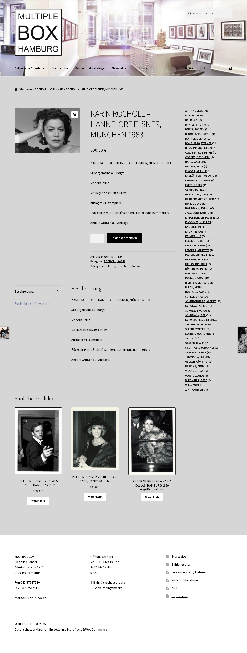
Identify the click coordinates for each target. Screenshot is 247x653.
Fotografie (115, 266)
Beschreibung (24, 291)
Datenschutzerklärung (30, 629)
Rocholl (136, 266)
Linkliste (141, 68)
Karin (126, 266)
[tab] (38, 292)
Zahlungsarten (182, 564)
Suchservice (60, 68)
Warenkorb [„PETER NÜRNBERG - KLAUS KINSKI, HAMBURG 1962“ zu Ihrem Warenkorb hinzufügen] (38, 501)
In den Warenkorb (124, 238)
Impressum (180, 596)
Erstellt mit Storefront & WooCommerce (78, 629)
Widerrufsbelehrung (186, 580)
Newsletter (120, 68)
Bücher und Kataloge (90, 68)
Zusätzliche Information (32, 303)
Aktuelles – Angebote (30, 68)
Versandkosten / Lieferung (190, 572)
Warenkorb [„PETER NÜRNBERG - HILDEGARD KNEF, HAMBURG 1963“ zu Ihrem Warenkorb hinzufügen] (95, 496)
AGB (175, 588)
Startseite (25, 89)
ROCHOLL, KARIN (45, 89)
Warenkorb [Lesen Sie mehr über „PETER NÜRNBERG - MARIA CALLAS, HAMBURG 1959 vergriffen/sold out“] (152, 497)
